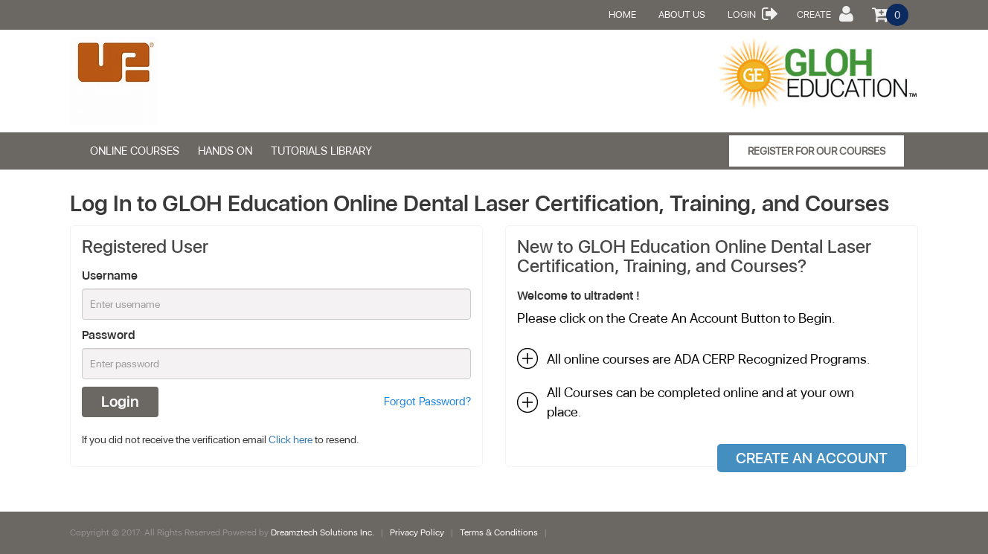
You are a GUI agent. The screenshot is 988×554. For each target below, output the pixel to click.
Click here (290, 439)
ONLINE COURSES (134, 151)
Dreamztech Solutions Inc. (323, 532)
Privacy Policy (418, 532)
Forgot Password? (427, 401)
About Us (681, 14)
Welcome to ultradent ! (578, 296)
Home (622, 14)
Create (825, 13)
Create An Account (812, 458)
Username (110, 275)
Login (753, 13)
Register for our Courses (816, 151)
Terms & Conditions (499, 532)
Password (108, 335)
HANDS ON (225, 151)
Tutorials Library (321, 151)
